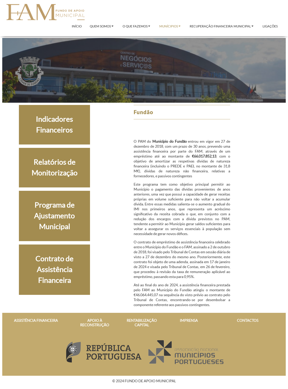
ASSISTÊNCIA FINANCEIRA (36, 320)
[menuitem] (77, 26)
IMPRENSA (189, 320)
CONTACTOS (247, 320)
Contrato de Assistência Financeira (54, 269)
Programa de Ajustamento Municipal (54, 216)
